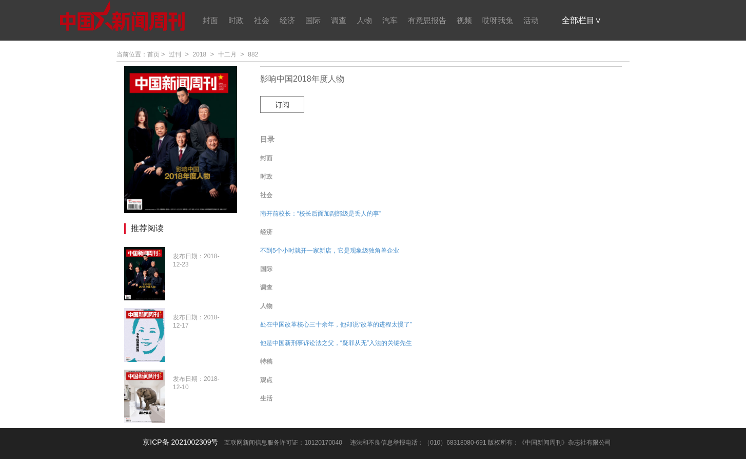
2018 (200, 54)
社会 (261, 20)
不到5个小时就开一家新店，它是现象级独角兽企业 (329, 250)
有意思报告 (427, 20)
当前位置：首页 (138, 54)
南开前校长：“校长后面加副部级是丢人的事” (320, 213)
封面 (210, 20)
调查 (338, 20)
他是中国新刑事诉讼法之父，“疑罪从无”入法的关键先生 (336, 343)
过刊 (175, 54)
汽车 (390, 20)
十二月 (227, 54)
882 (253, 54)
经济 (287, 20)
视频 (464, 20)
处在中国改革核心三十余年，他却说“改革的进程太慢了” (336, 324)
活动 (531, 20)
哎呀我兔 (497, 20)
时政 (236, 20)
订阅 (282, 105)
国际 (313, 20)
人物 (364, 20)
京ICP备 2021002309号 (180, 442)
